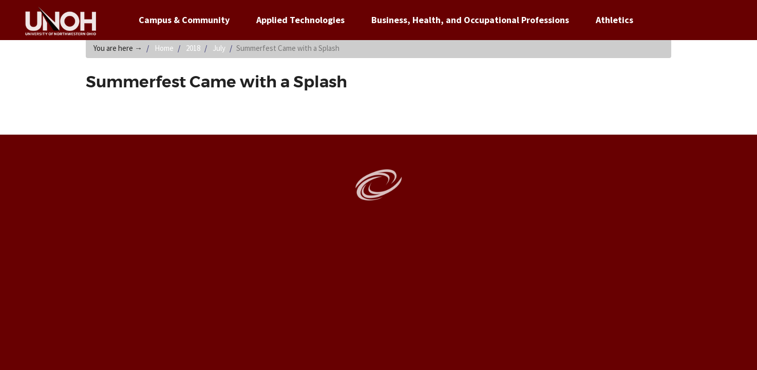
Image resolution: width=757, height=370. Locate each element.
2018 (193, 48)
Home (164, 48)
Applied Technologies (300, 20)
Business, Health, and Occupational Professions (470, 20)
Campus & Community (184, 20)
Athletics (614, 20)
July (219, 48)
